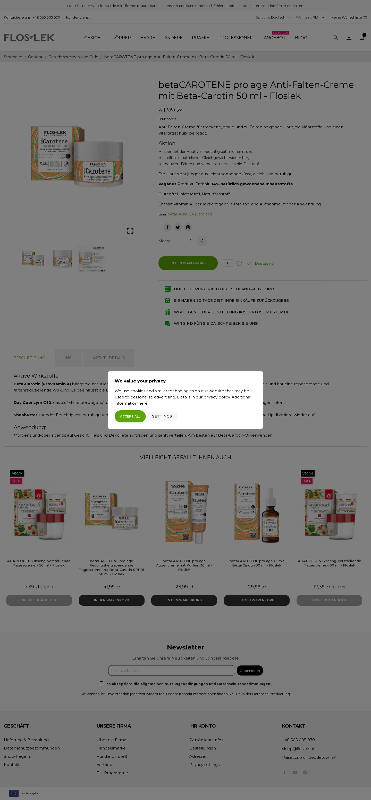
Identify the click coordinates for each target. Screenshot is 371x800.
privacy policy (217, 397)
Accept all (130, 416)
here (143, 403)
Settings (162, 416)
